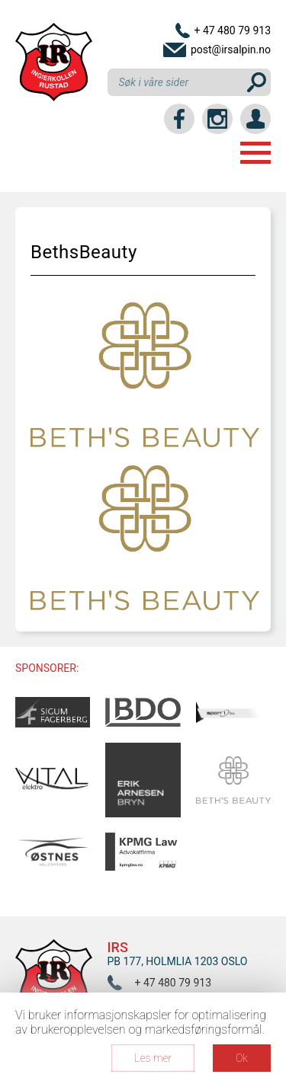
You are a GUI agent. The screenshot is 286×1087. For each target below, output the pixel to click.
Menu (255, 153)
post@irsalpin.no (231, 49)
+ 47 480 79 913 (232, 30)
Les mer (153, 1058)
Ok (242, 1058)
